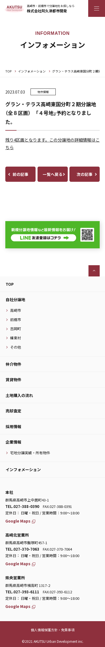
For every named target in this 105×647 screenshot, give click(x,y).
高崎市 (15, 310)
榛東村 (15, 337)
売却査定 (13, 411)
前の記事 (20, 174)
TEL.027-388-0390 (22, 506)
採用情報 (13, 426)
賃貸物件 (13, 379)
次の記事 (84, 174)
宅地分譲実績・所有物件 (30, 452)
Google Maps (20, 521)
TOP (8, 71)
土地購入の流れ (19, 395)
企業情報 (13, 442)
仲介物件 (13, 364)
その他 (15, 347)
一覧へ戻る (52, 174)
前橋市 (15, 319)
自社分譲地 (15, 299)
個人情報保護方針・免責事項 (52, 629)
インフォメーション (32, 71)
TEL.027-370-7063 (22, 549)
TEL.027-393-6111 (22, 591)
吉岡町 (15, 328)
